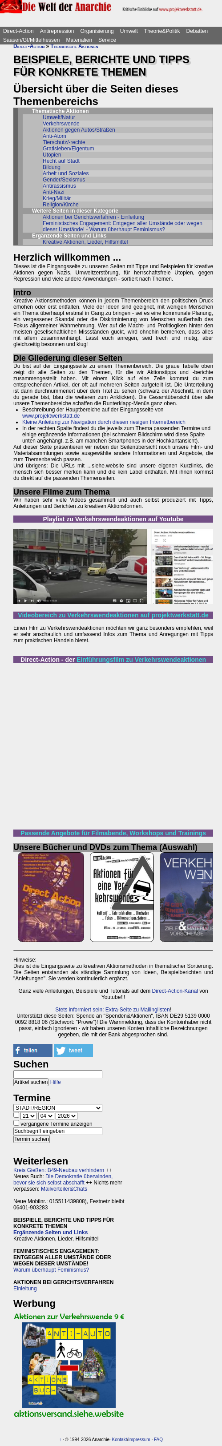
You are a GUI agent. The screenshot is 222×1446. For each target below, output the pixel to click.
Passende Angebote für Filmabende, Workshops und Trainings (113, 833)
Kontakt (119, 1439)
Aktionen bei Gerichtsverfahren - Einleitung (93, 217)
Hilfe (55, 1082)
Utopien (52, 155)
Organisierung (96, 31)
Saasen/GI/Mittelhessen (31, 40)
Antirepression (57, 31)
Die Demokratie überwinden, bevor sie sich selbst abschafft (63, 1179)
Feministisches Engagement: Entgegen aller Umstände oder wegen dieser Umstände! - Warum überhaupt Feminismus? (122, 226)
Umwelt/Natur (59, 117)
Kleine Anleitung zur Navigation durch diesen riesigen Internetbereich (104, 422)
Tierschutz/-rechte (64, 142)
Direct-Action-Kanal (175, 991)
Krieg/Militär (57, 198)
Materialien (79, 40)
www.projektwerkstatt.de (51, 416)
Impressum (139, 1439)
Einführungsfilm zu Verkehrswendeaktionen (141, 659)
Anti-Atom (54, 136)
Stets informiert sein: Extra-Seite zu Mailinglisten (112, 1010)
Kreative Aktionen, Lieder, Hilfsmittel (85, 242)
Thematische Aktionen (74, 46)
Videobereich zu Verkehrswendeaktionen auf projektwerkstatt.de (113, 615)
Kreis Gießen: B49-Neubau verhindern (58, 1170)
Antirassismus (59, 186)
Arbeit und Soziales (66, 173)
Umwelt (129, 31)
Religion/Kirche (61, 204)
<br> (113, 745)
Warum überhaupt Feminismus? (51, 1270)
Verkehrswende (61, 124)
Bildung (52, 167)
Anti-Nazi (54, 192)
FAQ (158, 1439)
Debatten (197, 31)
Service (107, 40)
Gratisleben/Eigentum (68, 148)
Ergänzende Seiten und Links (50, 1232)
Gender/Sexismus (64, 180)
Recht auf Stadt (61, 161)
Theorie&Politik (162, 31)
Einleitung (25, 1288)
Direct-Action (18, 31)
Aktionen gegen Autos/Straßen (79, 130)
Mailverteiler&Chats (64, 1189)
